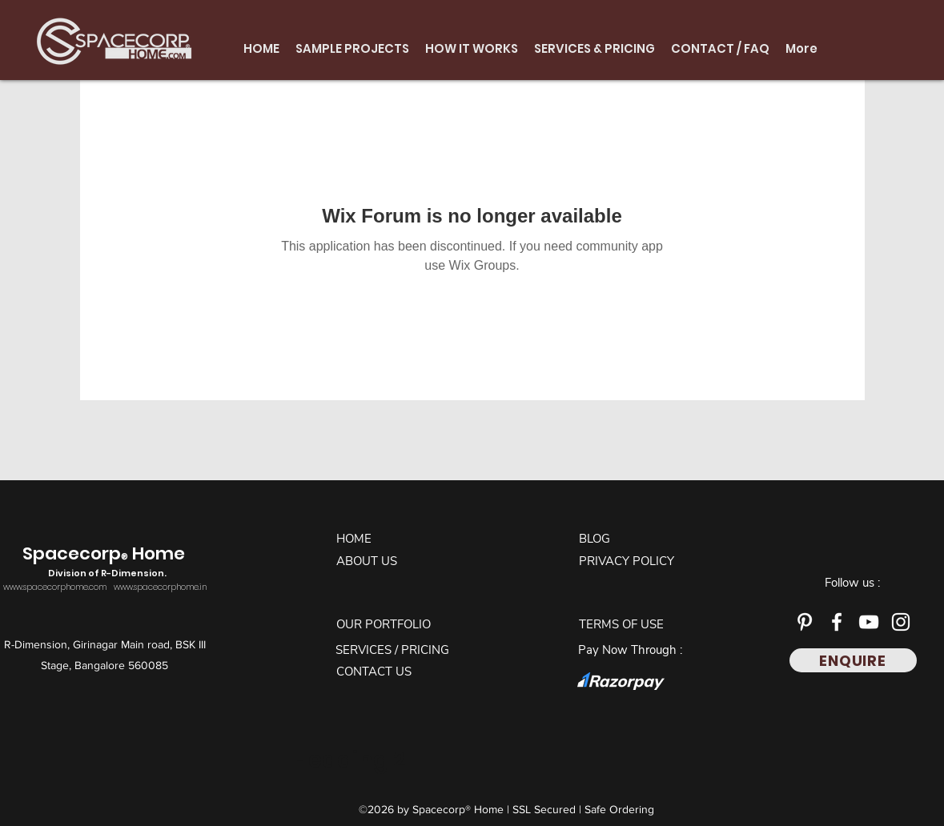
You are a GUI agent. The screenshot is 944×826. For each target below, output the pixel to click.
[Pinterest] (805, 622)
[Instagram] (901, 622)
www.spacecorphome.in (160, 587)
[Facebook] (837, 622)
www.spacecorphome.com (54, 587)
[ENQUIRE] (853, 660)
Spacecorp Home (105, 562)
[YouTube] (869, 622)
